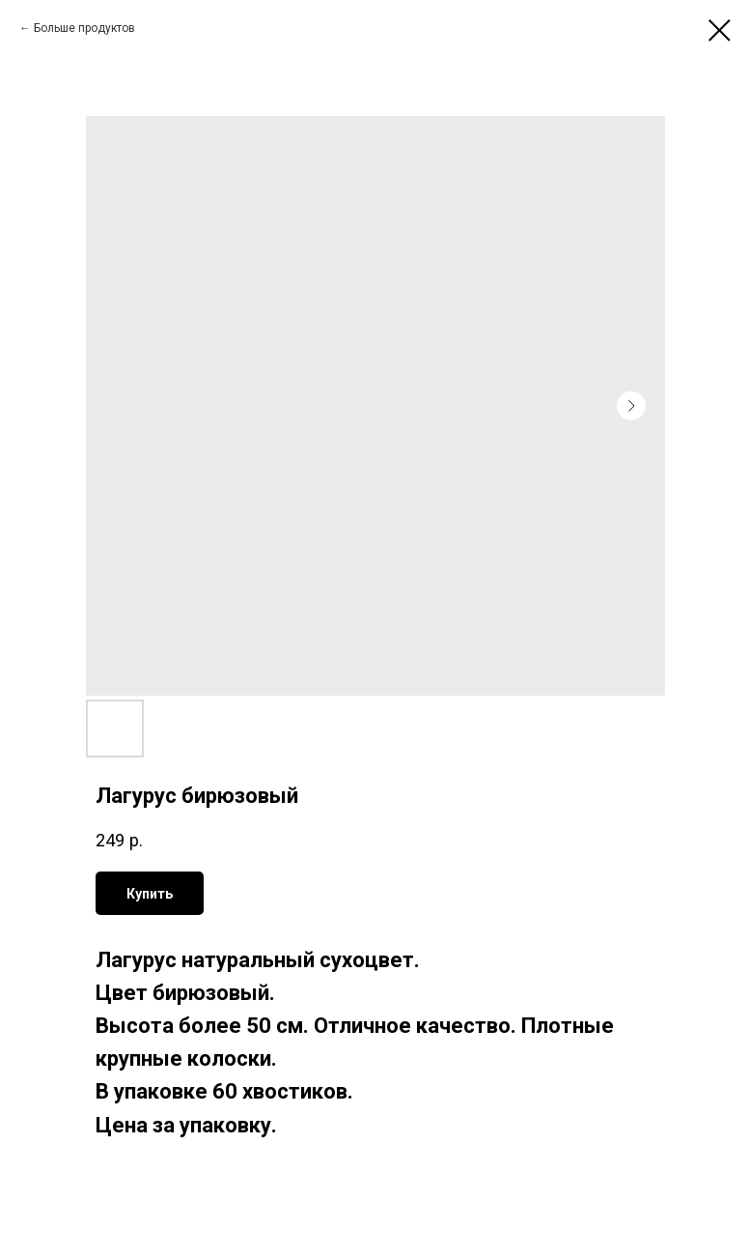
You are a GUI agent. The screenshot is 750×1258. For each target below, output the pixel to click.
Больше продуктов (84, 28)
